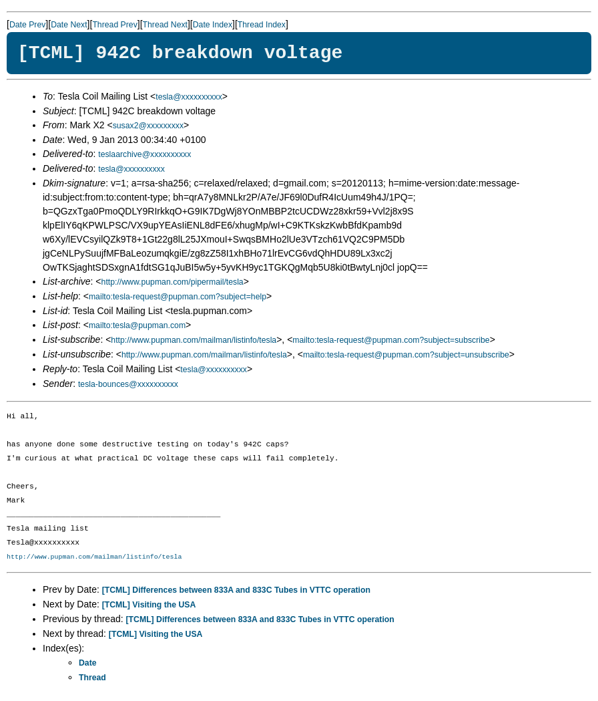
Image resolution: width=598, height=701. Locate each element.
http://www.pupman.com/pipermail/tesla (172, 282)
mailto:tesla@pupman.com (137, 325)
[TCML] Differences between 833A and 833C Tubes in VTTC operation (236, 590)
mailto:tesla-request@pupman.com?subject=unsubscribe (406, 355)
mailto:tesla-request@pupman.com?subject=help (177, 296)
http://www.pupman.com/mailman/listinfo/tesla (193, 340)
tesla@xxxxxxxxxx (189, 97)
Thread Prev (114, 24)
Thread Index (262, 24)
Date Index (212, 24)
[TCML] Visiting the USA (149, 604)
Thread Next (165, 24)
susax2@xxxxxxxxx (148, 125)
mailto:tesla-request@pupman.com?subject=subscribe (390, 340)
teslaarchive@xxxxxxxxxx (144, 154)
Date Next (69, 24)
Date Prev (27, 24)
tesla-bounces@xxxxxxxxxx (128, 384)
